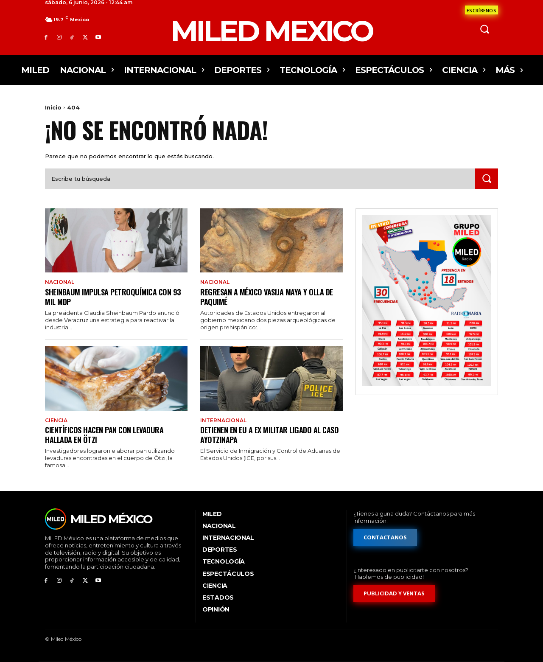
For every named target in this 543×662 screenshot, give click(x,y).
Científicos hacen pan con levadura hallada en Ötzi (108, 434)
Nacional (59, 282)
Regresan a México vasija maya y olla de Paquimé (271, 296)
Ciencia (56, 421)
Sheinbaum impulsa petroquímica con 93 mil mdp (112, 296)
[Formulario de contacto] (481, 10)
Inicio (53, 107)
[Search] (486, 178)
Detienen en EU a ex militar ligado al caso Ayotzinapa (264, 434)
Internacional (223, 421)
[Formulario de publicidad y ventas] (394, 593)
